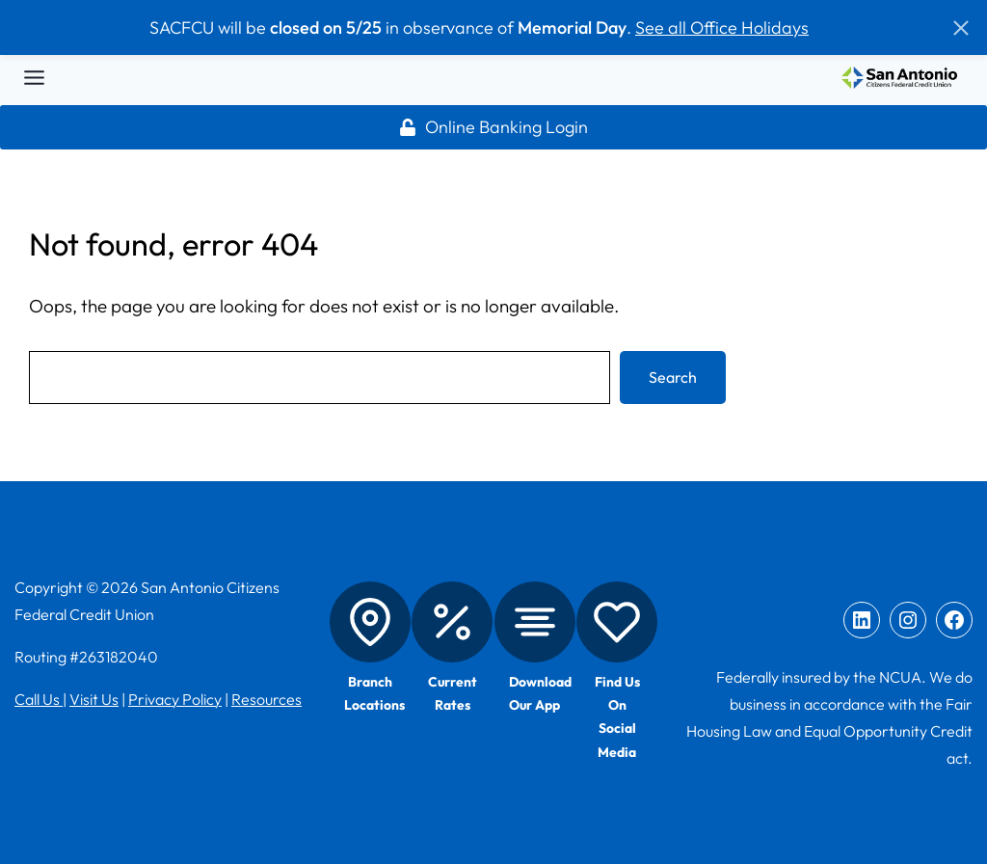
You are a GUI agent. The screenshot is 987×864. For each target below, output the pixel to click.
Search (673, 377)
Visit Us (94, 699)
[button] (961, 28)
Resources (266, 699)
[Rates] (452, 621)
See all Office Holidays (722, 27)
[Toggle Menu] (34, 77)
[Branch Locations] (370, 621)
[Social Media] (616, 621)
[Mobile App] (534, 621)
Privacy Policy (175, 699)
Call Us (38, 699)
